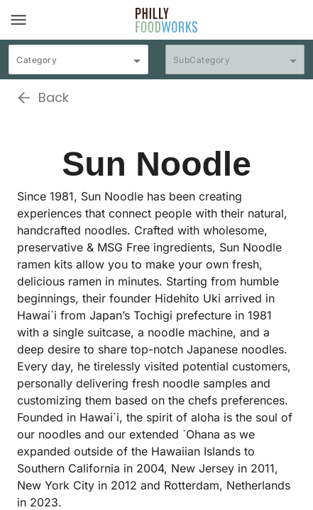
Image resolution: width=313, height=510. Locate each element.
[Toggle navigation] (18, 20)
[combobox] (78, 66)
